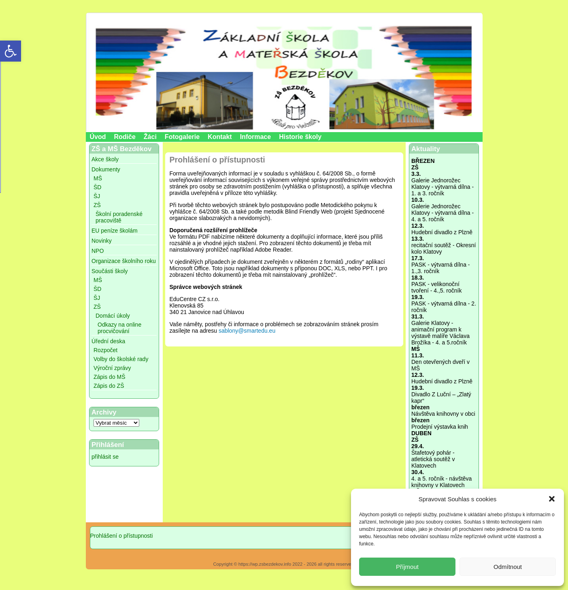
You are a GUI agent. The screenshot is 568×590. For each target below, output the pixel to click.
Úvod (98, 136)
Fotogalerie (182, 136)
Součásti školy (109, 271)
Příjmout (407, 566)
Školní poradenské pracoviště (119, 217)
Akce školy (105, 159)
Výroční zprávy (112, 368)
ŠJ (97, 196)
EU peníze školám (114, 230)
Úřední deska (108, 341)
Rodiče (125, 136)
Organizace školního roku (123, 261)
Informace (255, 136)
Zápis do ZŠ (109, 386)
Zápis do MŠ (110, 377)
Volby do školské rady (121, 359)
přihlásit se (105, 456)
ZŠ (97, 205)
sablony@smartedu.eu (247, 330)
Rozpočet (105, 350)
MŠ (98, 178)
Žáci (150, 136)
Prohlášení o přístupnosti (121, 535)
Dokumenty (105, 169)
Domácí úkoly (113, 315)
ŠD (97, 187)
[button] (552, 499)
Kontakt (220, 136)
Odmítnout (508, 566)
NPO (97, 251)
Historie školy (300, 136)
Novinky (101, 240)
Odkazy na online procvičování (119, 327)
